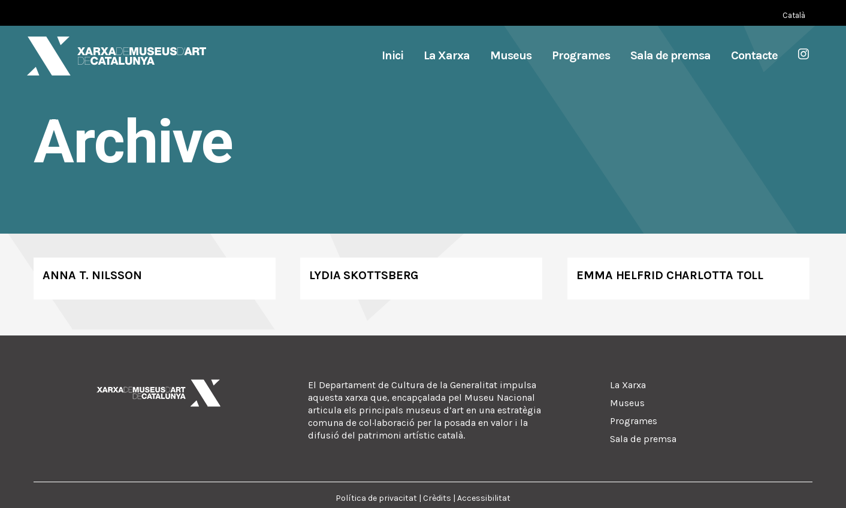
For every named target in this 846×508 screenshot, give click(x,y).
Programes (633, 421)
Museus (627, 403)
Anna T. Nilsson (92, 275)
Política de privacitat (376, 498)
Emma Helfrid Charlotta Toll (669, 275)
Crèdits (437, 498)
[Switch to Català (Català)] (793, 15)
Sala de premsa (643, 438)
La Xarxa (628, 385)
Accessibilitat (483, 498)
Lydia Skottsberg (364, 275)
